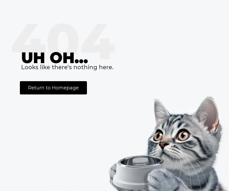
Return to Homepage (53, 88)
